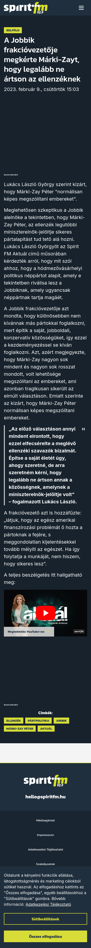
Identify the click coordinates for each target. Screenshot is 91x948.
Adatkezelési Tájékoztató (48, 904)
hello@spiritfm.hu (45, 796)
